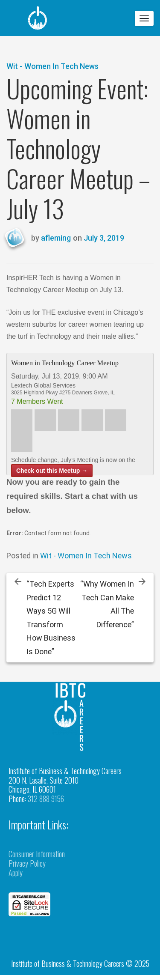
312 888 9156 (46, 798)
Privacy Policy (27, 863)
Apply (16, 872)
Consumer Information (37, 853)
